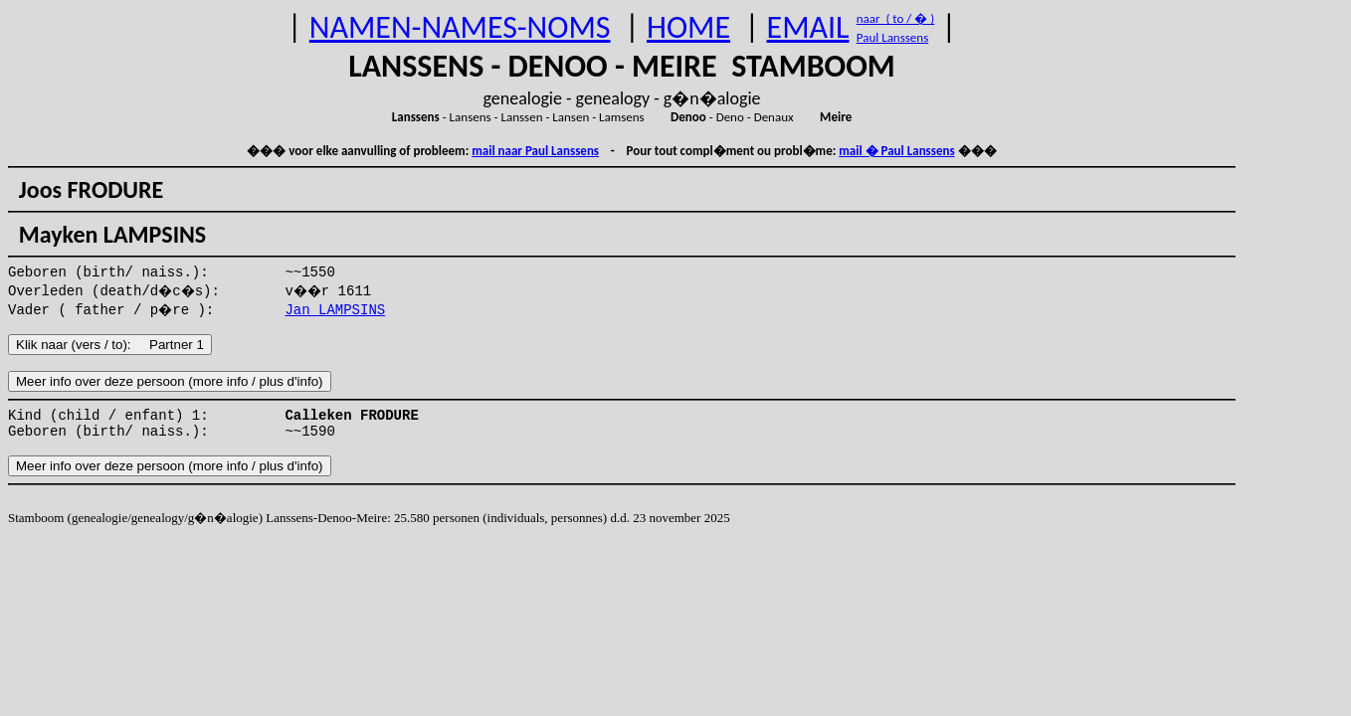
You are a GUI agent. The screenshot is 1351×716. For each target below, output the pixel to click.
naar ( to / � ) (895, 18)
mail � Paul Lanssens (896, 150)
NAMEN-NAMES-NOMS (460, 27)
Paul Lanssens (893, 37)
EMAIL (808, 27)
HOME (688, 27)
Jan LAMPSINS (335, 310)
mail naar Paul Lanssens (535, 150)
